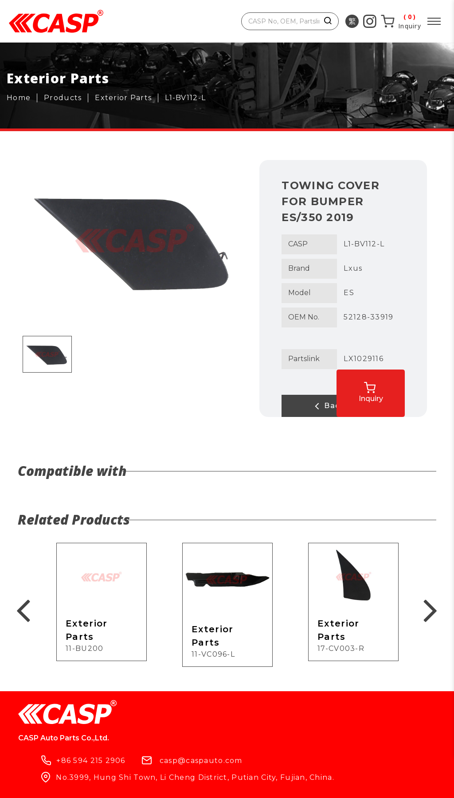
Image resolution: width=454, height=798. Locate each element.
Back (317, 406)
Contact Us (234, 763)
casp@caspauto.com (294, 717)
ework (304, 783)
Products (39, 763)
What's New (164, 763)
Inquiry (388, 388)
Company (99, 763)
